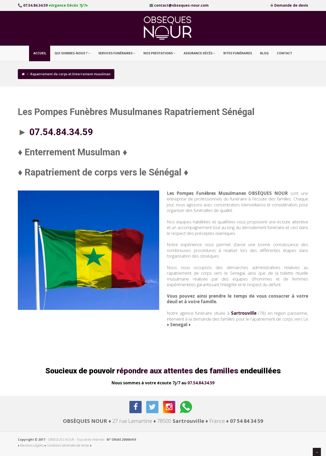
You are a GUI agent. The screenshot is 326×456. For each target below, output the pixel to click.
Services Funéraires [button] (116, 53)
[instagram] (169, 407)
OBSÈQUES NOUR (85, 420)
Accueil (39, 53)
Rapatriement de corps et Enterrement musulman (70, 74)
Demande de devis (291, 5)
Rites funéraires (237, 53)
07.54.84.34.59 (200, 383)
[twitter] (152, 407)
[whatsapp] (186, 407)
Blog (264, 53)
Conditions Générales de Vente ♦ (69, 445)
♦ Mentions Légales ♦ (32, 445)
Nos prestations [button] (159, 53)
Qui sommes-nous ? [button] (72, 53)
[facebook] (135, 407)
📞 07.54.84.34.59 (33, 5)
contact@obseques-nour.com (181, 5)
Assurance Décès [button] (199, 53)
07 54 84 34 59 (246, 420)
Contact (284, 53)
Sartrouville (243, 313)
